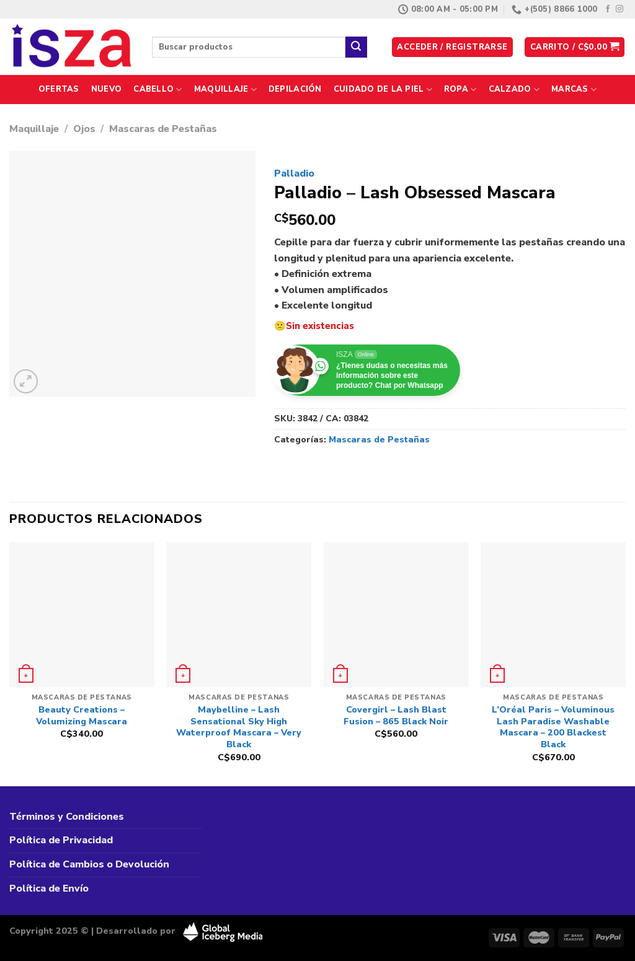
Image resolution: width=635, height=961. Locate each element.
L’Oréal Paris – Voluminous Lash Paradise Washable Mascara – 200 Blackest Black (553, 727)
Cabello (157, 89)
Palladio (294, 173)
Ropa (460, 89)
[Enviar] (355, 47)
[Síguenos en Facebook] (607, 9)
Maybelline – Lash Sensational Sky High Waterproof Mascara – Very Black (238, 727)
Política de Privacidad (61, 840)
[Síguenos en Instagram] (619, 9)
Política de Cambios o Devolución (89, 864)
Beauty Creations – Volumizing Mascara (81, 715)
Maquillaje (225, 89)
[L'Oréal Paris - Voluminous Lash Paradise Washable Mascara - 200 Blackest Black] (553, 614)
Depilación (295, 89)
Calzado (514, 89)
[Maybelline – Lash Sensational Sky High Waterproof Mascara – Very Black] (238, 614)
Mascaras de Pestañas (163, 129)
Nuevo (106, 89)
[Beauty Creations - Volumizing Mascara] (81, 614)
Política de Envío (49, 888)
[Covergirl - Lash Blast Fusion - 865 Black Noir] (396, 614)
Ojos (84, 129)
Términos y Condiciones (66, 816)
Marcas (574, 89)
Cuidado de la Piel (383, 89)
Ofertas (58, 89)
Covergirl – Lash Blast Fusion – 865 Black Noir (396, 715)
